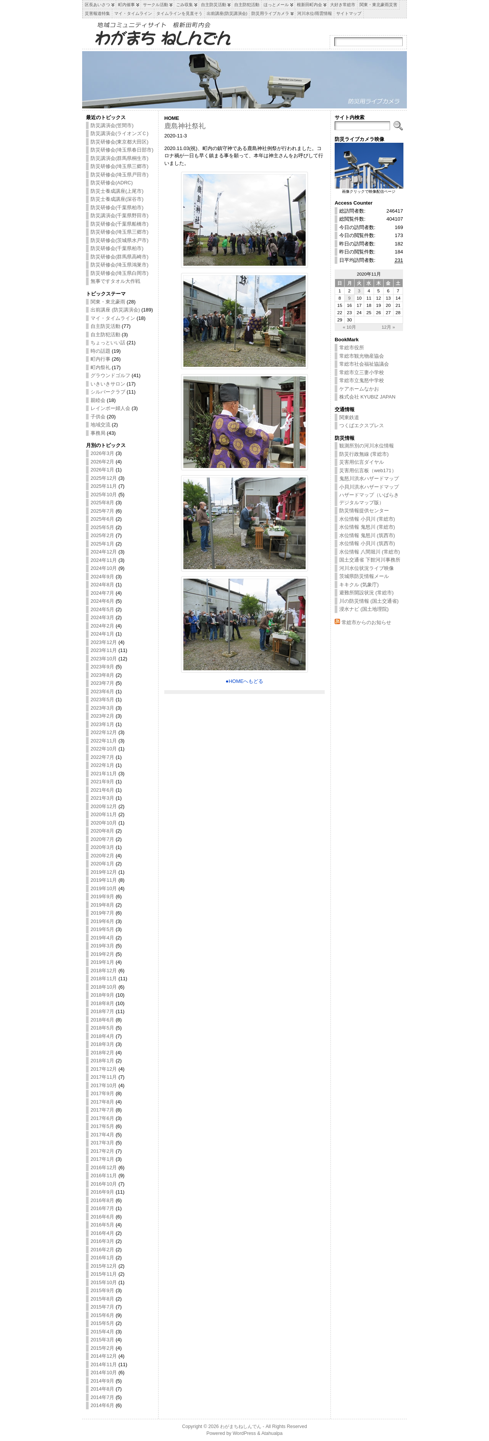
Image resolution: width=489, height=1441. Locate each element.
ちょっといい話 (108, 342)
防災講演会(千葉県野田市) (120, 215)
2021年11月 (104, 773)
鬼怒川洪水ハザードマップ (369, 478)
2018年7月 (102, 1011)
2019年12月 (104, 872)
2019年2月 (102, 954)
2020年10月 (104, 823)
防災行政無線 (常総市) (364, 454)
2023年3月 (102, 708)
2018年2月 (102, 1052)
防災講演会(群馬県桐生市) (120, 158)
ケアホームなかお (359, 389)
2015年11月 (104, 1274)
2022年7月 (102, 757)
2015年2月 (102, 1348)
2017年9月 (102, 1093)
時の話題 (100, 351)
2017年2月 (102, 1151)
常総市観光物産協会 (361, 356)
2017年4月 (102, 1135)
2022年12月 (104, 732)
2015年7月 (102, 1307)
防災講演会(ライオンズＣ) (120, 133)
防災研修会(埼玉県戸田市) (120, 175)
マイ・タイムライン (113, 318)
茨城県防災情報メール (364, 576)
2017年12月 (104, 1069)
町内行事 (100, 359)
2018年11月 (104, 978)
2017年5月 (102, 1126)
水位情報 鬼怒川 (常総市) (367, 527)
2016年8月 (102, 1200)
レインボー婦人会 (110, 408)
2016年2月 (102, 1249)
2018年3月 (102, 1044)
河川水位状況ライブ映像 (366, 568)
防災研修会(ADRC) (112, 183)
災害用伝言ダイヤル (361, 462)
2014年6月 (102, 1405)
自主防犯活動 (105, 334)
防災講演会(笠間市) (112, 125)
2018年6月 (102, 1020)
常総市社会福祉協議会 (364, 364)
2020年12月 (104, 806)
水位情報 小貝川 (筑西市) (367, 543)
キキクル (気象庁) (359, 584)
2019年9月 (102, 896)
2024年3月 (102, 617)
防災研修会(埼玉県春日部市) (122, 150)
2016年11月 (104, 1175)
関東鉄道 (349, 417)
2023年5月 (102, 699)
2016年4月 (102, 1233)
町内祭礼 (100, 367)
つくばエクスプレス (361, 425)
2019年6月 (102, 921)
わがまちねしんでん (240, 1426)
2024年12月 (104, 552)
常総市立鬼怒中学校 (361, 380)
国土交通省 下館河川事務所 (369, 560)
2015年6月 (102, 1315)
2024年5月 (102, 609)
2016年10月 (104, 1184)
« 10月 (349, 326)
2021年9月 (102, 781)
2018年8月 (102, 1003)
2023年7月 (102, 683)
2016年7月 (102, 1208)
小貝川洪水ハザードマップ (369, 487)
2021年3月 (102, 798)
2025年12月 (104, 478)
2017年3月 (102, 1143)
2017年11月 (104, 1077)
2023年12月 (104, 642)
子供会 (98, 417)
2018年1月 (102, 1060)
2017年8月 (102, 1102)
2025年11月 (104, 486)
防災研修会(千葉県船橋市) (120, 224)
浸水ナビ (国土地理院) (364, 609)
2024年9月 (102, 576)
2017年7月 (102, 1110)
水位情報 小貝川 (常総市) (367, 519)
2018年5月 (102, 1028)
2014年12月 (104, 1356)
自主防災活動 (105, 326)
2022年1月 (102, 765)
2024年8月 (102, 584)
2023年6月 (102, 691)
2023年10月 (104, 659)
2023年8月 (102, 675)
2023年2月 (102, 716)
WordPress (244, 1433)
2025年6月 (102, 519)
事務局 (98, 433)
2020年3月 (102, 847)
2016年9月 (102, 1192)
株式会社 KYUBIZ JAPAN (367, 397)
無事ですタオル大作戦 (115, 281)
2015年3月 (102, 1340)
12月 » (388, 326)
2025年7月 (102, 511)
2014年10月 (104, 1372)
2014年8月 (102, 1389)
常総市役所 (351, 347)
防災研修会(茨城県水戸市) (120, 240)
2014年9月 (102, 1381)
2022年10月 (104, 749)
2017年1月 (102, 1159)
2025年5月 (102, 527)
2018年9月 (102, 995)
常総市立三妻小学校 (361, 372)
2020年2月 (102, 855)
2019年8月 (102, 905)
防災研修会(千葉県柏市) (117, 207)
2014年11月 (104, 1364)
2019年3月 (102, 946)
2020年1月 (102, 864)
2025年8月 (102, 502)
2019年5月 (102, 929)
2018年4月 (102, 1036)
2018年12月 (104, 970)
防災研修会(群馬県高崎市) (120, 257)
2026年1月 (102, 470)
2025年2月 (102, 535)
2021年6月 (102, 790)
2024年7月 (102, 593)
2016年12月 (104, 1167)
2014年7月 (102, 1397)
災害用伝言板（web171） (368, 470)
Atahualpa (272, 1433)
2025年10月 (104, 494)
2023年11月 (104, 650)
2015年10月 (104, 1282)
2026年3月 (102, 453)
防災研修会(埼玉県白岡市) (120, 273)
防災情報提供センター (364, 510)
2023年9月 (102, 667)
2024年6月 (102, 601)
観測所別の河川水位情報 (366, 446)
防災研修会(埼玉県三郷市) (120, 166)
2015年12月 (104, 1266)
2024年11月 (104, 560)
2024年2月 (102, 626)
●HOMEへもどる (245, 681)
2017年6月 (102, 1118)
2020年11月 (104, 814)
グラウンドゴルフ (110, 375)
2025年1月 (102, 544)
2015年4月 (102, 1331)
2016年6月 (102, 1217)
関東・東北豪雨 (108, 302)
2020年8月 (102, 831)
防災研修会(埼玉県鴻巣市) (120, 265)
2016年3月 (102, 1241)
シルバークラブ (108, 392)
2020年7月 (102, 839)
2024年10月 (104, 568)
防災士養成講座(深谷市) (117, 199)
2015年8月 (102, 1299)
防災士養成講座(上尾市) (117, 191)
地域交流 (100, 425)
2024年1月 (102, 634)
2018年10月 (104, 987)
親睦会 (98, 400)
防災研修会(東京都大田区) (120, 142)
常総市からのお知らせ (366, 622)
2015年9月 (102, 1290)
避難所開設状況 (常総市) (366, 592)
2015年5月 (102, 1323)
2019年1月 (102, 962)
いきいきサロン (108, 384)
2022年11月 (104, 741)
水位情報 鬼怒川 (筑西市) (367, 535)
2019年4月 (102, 938)
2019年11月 (104, 880)
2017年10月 (104, 1085)
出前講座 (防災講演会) (115, 310)
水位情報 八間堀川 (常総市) (369, 552)
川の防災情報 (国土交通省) (368, 601)
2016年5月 (102, 1225)
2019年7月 (102, 913)
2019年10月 (104, 888)
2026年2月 (102, 462)
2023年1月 (102, 724)
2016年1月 (102, 1257)
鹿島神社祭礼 (185, 126)
